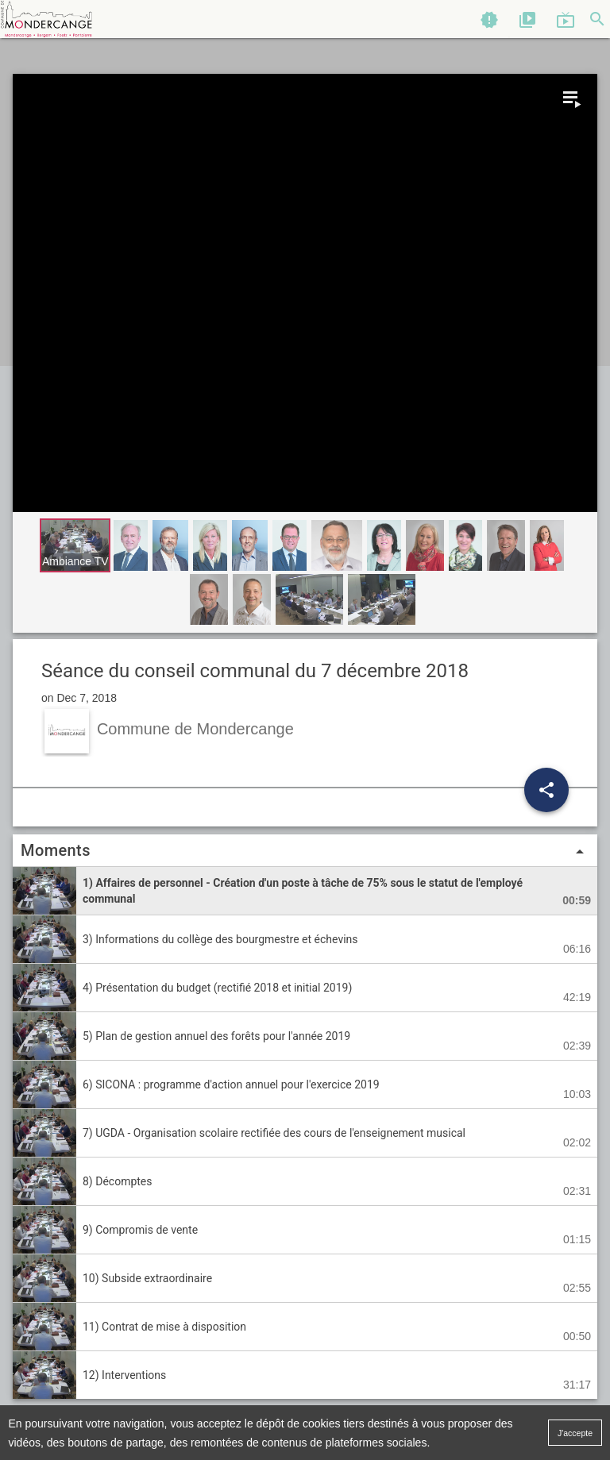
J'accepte (575, 1433)
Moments (305, 851)
